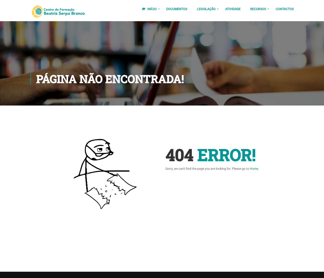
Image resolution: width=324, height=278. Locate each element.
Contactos (285, 9)
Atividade (233, 9)
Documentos (176, 9)
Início (149, 9)
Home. (254, 169)
